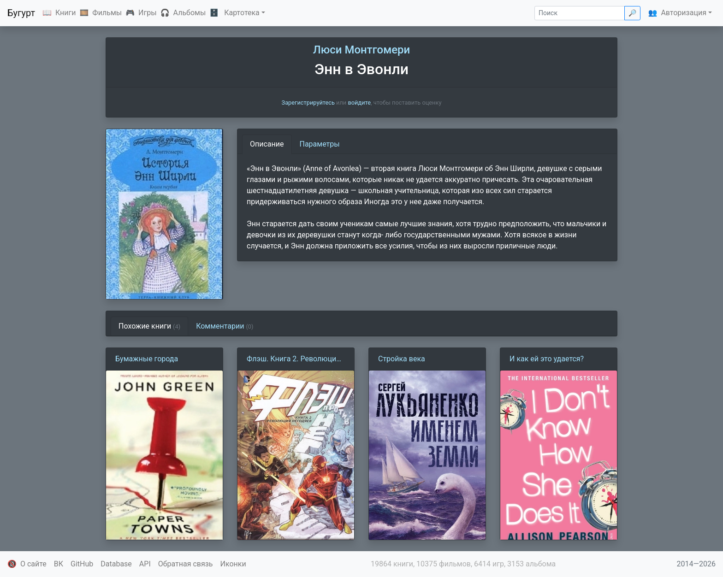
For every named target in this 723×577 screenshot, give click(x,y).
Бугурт (21, 12)
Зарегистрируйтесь (308, 102)
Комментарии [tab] (224, 326)
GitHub (82, 563)
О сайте (33, 563)
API (145, 563)
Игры (147, 12)
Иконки (233, 563)
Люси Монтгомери (361, 49)
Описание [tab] (267, 144)
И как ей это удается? (547, 358)
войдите (359, 102)
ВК (58, 563)
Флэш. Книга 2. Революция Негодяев (293, 359)
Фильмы (107, 12)
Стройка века (401, 358)
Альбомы (189, 12)
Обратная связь (185, 563)
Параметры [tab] (320, 144)
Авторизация (683, 12)
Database (116, 563)
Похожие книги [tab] (149, 326)
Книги (65, 12)
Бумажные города (146, 358)
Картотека (242, 12)
